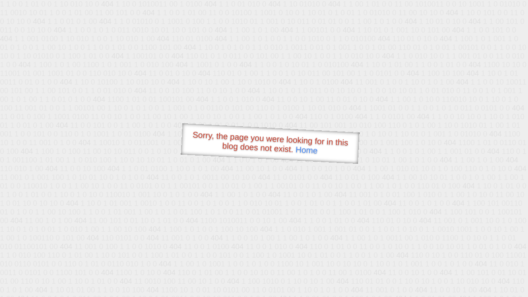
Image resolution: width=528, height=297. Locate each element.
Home (306, 150)
